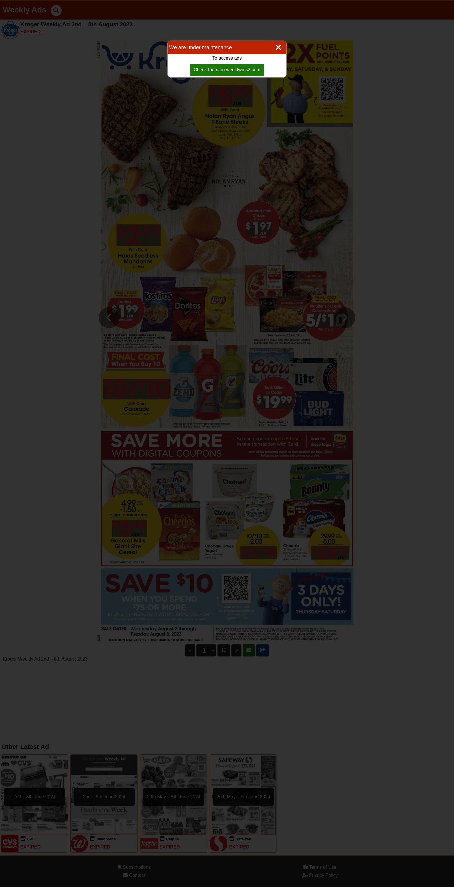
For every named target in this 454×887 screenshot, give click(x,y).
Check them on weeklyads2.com (227, 69)
